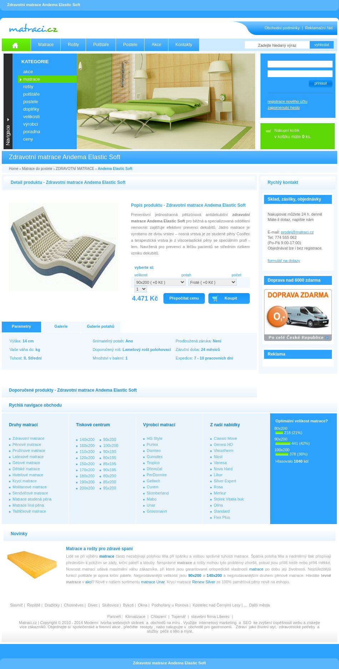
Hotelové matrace (27, 475)
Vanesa (220, 463)
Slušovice (110, 605)
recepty (146, 627)
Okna (142, 605)
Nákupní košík (286, 130)
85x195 (109, 464)
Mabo (152, 499)
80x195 (109, 458)
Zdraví (241, 627)
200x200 (87, 488)
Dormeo (154, 450)
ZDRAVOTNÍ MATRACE (75, 169)
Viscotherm (223, 450)
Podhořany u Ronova (170, 605)
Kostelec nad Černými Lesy (217, 605)
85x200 (109, 482)
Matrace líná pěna (28, 505)
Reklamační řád (319, 28)
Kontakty (184, 44)
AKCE (28, 71)
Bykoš (128, 605)
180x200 (87, 476)
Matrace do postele (37, 169)
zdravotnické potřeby (297, 627)
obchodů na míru (165, 622)
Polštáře (101, 44)
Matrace (46, 44)
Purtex (152, 444)
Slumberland (158, 493)
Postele (130, 44)
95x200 (109, 488)
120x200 (87, 458)
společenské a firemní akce (96, 627)
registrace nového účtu (287, 101)
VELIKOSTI (31, 116)
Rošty (73, 44)
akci (88, 582)
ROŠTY (28, 86)
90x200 (109, 439)
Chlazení (158, 616)
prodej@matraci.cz (297, 232)
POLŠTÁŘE (31, 94)
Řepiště (33, 605)
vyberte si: (144, 267)
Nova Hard (223, 469)
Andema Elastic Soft (115, 169)
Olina (218, 505)
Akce (156, 44)
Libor (218, 475)
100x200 (110, 445)
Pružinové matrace (28, 450)
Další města (259, 605)
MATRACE (31, 79)
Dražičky (52, 605)
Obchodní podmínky (282, 28)
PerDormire (157, 475)
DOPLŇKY (31, 109)
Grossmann (157, 511)
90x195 (109, 470)
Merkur (220, 493)
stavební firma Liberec (210, 616)
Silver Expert (225, 481)
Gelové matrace (26, 463)
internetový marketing (218, 622)
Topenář (179, 616)
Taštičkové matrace (29, 511)
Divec (93, 605)
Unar (151, 505)
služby (152, 631)
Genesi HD (223, 444)
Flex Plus (222, 517)
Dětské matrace (26, 469)
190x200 (87, 482)
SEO (247, 622)
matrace (106, 556)
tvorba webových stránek (122, 622)
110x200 (87, 451)
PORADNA (31, 131)
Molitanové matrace (29, 487)
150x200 (87, 464)
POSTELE (30, 101)
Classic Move (225, 438)
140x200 (87, 439)
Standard (222, 511)
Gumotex (155, 456)
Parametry (21, 326)
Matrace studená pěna (31, 499)
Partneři (114, 616)
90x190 (109, 451)
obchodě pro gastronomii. (210, 627)
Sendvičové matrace (30, 493)
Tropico (153, 463)
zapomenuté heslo (284, 107)
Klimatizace (135, 616)
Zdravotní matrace (28, 438)
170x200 (87, 470)
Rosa (218, 487)
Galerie (60, 326)
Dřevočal (154, 469)
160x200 (87, 445)
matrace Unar (153, 582)
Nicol (218, 456)
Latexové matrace (28, 456)
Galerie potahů (100, 326)
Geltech (153, 481)
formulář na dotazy (284, 260)
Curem (152, 487)
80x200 (109, 476)
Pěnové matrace (26, 444)
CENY (28, 139)
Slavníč (16, 605)
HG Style (154, 438)
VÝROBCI (30, 124)
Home (14, 169)
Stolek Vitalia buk (229, 499)
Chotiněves (74, 605)
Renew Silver (203, 582)
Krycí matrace (24, 481)
